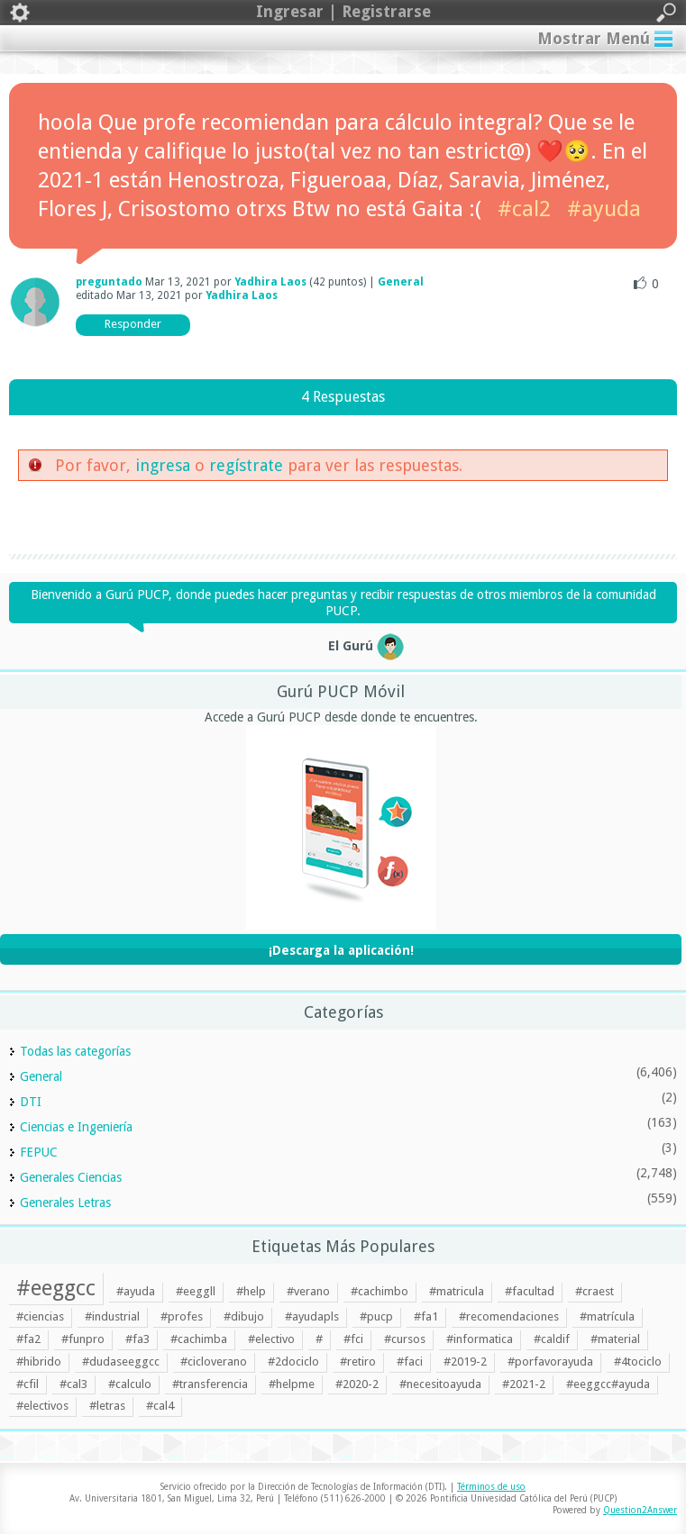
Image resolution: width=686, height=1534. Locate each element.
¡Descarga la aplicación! (341, 950)
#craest (594, 1291)
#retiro (358, 1361)
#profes (181, 1316)
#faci (410, 1361)
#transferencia (210, 1384)
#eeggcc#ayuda (608, 1384)
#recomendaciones (509, 1316)
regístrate (246, 465)
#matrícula (607, 1316)
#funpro (83, 1339)
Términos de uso (491, 1487)
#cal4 (160, 1405)
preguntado (109, 282)
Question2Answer (640, 1510)
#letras (107, 1405)
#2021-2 (523, 1384)
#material (615, 1339)
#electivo (271, 1339)
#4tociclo (638, 1361)
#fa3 (137, 1339)
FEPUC (39, 1152)
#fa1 (426, 1316)
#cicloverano (213, 1361)
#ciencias (40, 1316)
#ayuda (604, 209)
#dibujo (244, 1316)
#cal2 (524, 209)
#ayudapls (312, 1316)
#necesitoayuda (440, 1384)
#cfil (27, 1384)
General (401, 282)
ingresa (162, 465)
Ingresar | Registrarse (343, 12)
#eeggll (195, 1291)
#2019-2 (465, 1361)
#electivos (42, 1405)
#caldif (552, 1339)
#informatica (479, 1339)
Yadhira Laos (270, 282)
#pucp (376, 1316)
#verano (308, 1291)
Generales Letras (65, 1202)
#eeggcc (56, 1288)
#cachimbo (379, 1291)
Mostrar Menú (593, 38)
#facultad (529, 1291)
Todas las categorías (75, 1051)
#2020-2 (357, 1384)
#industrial (112, 1316)
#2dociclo (293, 1361)
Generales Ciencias (71, 1177)
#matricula (456, 1291)
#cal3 (73, 1384)
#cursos (404, 1339)
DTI (30, 1101)
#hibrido (38, 1361)
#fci (353, 1339)
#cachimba (198, 1339)
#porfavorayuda (550, 1361)
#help (251, 1291)
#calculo (129, 1384)
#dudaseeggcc (121, 1361)
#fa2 (28, 1339)
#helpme (292, 1384)
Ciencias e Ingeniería (76, 1127)
